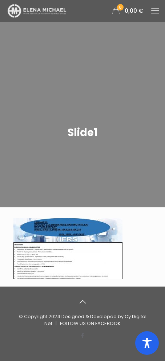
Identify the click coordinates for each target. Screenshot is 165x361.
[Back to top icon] (82, 301)
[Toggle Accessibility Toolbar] (147, 343)
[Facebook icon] (82, 335)
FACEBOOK (108, 323)
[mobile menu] (155, 11)
